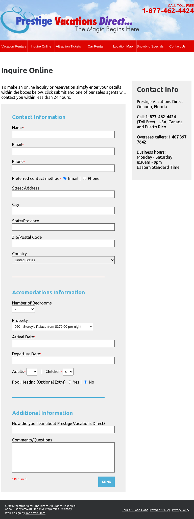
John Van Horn (35, 512)
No (91, 382)
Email (72, 178)
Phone (93, 178)
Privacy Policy (180, 509)
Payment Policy (160, 509)
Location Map (123, 46)
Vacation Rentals (14, 46)
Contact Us (177, 46)
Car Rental (95, 46)
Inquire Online (41, 46)
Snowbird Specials (150, 46)
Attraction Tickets (68, 46)
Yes (75, 382)
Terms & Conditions (135, 509)
